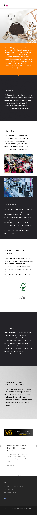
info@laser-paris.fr (12, 492)
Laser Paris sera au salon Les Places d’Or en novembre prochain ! (18, 448)
